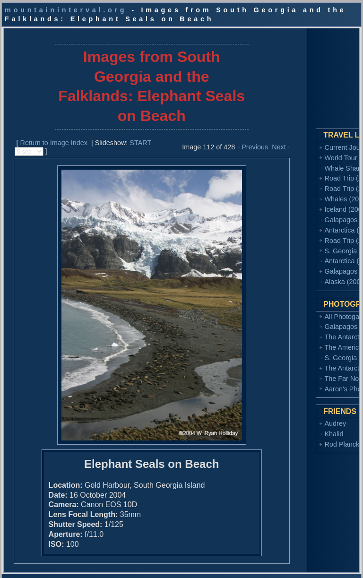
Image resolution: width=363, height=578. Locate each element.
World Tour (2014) (309, 151)
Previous (231, 140)
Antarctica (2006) (308, 223)
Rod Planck (299, 446)
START (135, 135)
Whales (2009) (304, 192)
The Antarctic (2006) (312, 330)
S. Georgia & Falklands (317, 351)
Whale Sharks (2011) (314, 161)
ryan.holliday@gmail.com (209, 568)
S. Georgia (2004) (309, 244)
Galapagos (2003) (309, 264)
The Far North (303, 380)
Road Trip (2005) (307, 233)
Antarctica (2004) (308, 254)
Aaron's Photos (305, 391)
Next (256, 140)
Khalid (291, 436)
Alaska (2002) (303, 275)
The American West (311, 341)
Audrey (292, 425)
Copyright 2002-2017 (53, 568)
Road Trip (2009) (307, 182)
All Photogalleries (308, 309)
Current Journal (305, 140)
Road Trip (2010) (307, 171)
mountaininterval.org (66, 10)
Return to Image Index (47, 135)
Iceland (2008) (303, 203)
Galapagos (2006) (309, 213)
